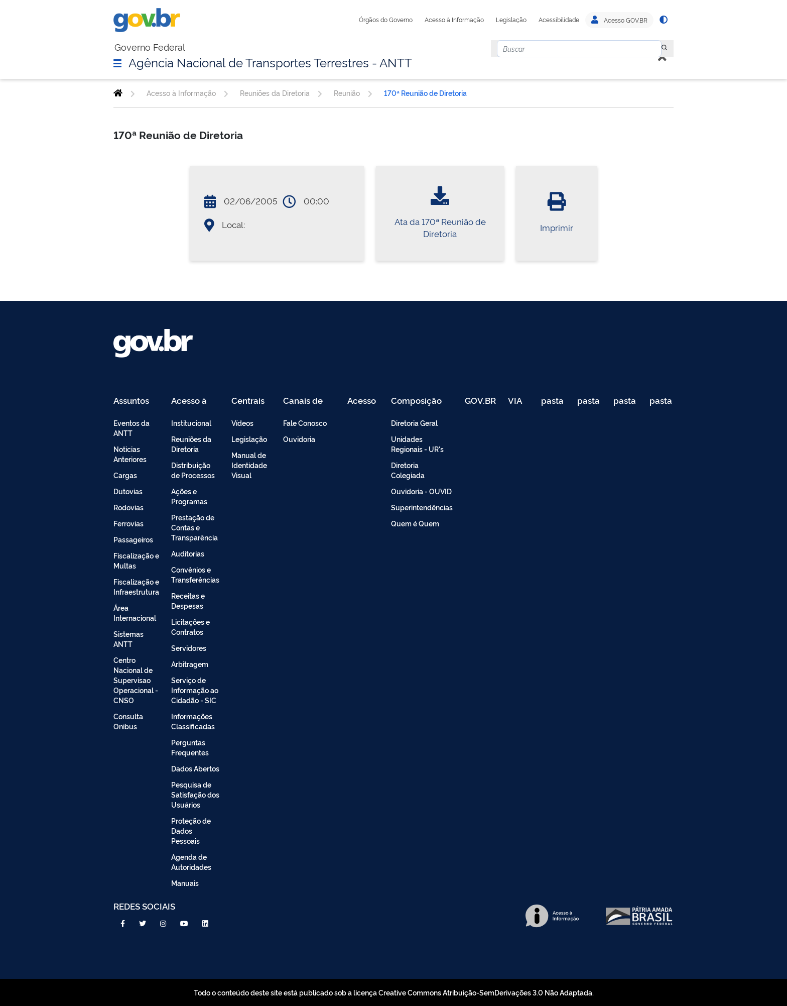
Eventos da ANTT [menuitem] (131, 427)
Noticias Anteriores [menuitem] (130, 454)
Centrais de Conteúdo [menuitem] (251, 401)
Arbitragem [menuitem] (189, 663)
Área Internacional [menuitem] (134, 612)
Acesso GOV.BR (619, 20)
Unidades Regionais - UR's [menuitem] (417, 444)
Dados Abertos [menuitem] (195, 768)
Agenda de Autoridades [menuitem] (191, 861)
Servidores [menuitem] (188, 647)
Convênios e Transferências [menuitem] (195, 574)
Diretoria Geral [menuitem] (414, 422)
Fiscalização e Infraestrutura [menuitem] (136, 586)
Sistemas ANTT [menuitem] (128, 638)
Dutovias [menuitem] (128, 491)
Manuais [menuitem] (185, 882)
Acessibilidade (559, 20)
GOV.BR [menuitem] (480, 401)
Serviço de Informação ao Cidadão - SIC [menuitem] (194, 690)
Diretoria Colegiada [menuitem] (408, 470)
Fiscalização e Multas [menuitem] (136, 560)
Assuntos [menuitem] (131, 401)
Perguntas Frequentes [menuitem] (190, 747)
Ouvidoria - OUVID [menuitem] (421, 491)
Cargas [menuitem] (125, 475)
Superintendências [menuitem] (422, 507)
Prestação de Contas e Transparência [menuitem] (194, 527)
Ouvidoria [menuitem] (299, 438)
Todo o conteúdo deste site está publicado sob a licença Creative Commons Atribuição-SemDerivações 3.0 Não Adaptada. (394, 992)
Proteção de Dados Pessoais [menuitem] (191, 830)
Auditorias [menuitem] (187, 553)
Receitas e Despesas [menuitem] (188, 600)
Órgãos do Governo (386, 20)
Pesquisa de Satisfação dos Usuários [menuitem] (195, 794)
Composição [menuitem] (416, 401)
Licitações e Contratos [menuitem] (190, 626)
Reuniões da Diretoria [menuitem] (191, 444)
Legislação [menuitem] (249, 438)
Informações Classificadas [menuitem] (193, 721)
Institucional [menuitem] (191, 422)
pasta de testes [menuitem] (553, 401)
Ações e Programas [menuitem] (189, 496)
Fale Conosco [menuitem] (305, 422)
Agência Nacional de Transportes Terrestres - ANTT (270, 61)
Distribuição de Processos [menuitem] (193, 470)
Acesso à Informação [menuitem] (194, 401)
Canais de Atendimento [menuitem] (309, 401)
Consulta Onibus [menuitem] (128, 721)
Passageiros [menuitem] (133, 539)
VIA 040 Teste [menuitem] (518, 401)
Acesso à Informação (454, 20)
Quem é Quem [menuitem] (415, 523)
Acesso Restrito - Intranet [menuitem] (363, 401)
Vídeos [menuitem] (242, 422)
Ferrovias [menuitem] (128, 523)
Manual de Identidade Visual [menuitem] (249, 465)
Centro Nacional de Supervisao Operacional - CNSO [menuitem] (135, 680)
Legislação (511, 20)
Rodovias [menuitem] (128, 507)
